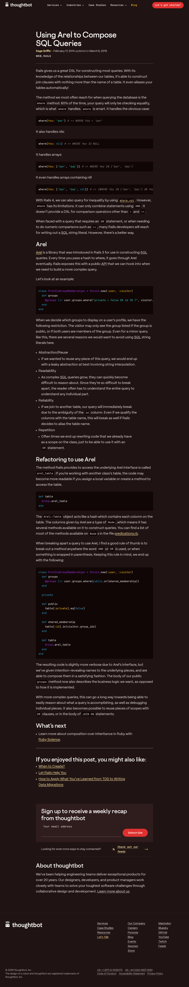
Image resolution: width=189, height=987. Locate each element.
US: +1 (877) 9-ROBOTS (109, 970)
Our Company (136, 923)
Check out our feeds (125, 849)
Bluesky (163, 928)
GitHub (162, 932)
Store (131, 951)
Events (132, 941)
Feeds (162, 946)
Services (54, 5)
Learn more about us (113, 891)
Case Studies (97, 5)
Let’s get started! (168, 5)
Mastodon (164, 923)
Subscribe (135, 832)
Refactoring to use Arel (66, 459)
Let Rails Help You (52, 773)
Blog (134, 5)
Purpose (133, 932)
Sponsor (133, 946)
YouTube (163, 937)
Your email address (57, 826)
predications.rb (126, 533)
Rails (47, 56)
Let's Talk (103, 937)
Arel (41, 244)
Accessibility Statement (132, 974)
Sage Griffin (43, 51)
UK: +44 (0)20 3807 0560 (139, 970)
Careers (133, 928)
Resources (118, 5)
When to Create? (52, 766)
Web (39, 56)
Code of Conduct (106, 974)
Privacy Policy (155, 974)
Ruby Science (49, 739)
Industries (75, 5)
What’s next (51, 725)
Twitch (162, 941)
